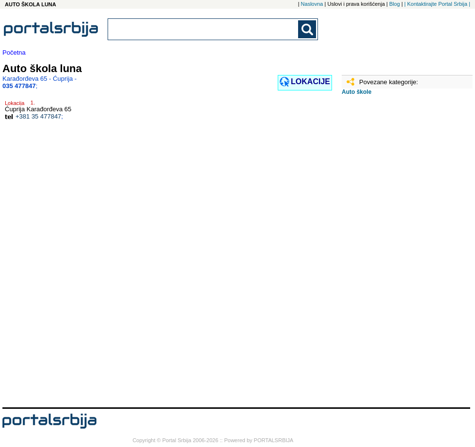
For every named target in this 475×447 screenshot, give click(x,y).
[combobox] (203, 29)
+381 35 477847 (38, 116)
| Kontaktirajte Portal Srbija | (437, 4)
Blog (394, 4)
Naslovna (312, 4)
